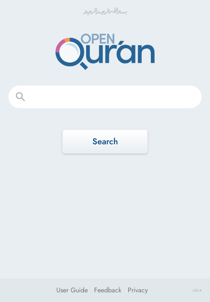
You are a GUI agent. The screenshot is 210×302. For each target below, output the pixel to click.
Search (105, 141)
